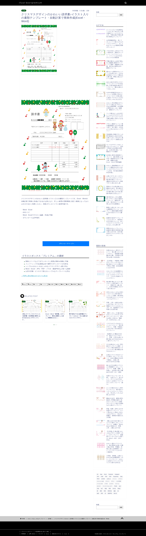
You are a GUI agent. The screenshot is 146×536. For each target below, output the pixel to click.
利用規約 (23, 533)
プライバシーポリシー (27, 531)
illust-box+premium (30, 2)
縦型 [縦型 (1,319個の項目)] (98, 493)
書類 (63, 284)
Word (30, 284)
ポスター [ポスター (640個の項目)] (99, 486)
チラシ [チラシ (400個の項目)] (112, 481)
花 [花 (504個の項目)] (105, 493)
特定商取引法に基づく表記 (42, 531)
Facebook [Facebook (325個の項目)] (111, 474)
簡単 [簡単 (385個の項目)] (105, 490)
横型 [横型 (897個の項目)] (101, 490)
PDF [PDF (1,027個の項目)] (106, 476)
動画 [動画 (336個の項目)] (106, 488)
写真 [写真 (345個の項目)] (98, 488)
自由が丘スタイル (56, 533)
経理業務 (74, 284)
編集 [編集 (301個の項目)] (115, 490)
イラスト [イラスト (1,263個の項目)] (120, 478)
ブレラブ (40, 533)
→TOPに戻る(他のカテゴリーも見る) (34, 276)
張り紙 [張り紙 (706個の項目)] (114, 488)
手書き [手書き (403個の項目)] (119, 488)
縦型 (80, 284)
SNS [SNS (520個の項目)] (121, 476)
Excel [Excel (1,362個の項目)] (105, 474)
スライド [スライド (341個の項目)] (107, 481)
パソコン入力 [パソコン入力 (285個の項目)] (100, 483)
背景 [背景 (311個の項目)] (102, 493)
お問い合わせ (32, 533)
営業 (58, 284)
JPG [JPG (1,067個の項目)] (98, 476)
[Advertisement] (73, 37)
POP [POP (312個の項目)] (110, 476)
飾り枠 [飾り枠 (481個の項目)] (115, 493)
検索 (97, 12)
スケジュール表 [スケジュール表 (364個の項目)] (100, 481)
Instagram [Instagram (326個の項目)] (117, 474)
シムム (65, 533)
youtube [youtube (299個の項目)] (103, 478)
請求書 (23, 10)
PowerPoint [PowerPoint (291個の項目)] (115, 476)
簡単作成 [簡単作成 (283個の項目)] (110, 490)
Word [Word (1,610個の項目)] (98, 478)
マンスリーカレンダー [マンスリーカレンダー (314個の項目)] (107, 486)
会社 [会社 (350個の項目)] (120, 486)
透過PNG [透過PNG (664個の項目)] (110, 493)
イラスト (36, 284)
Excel (24, 284)
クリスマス (44, 284)
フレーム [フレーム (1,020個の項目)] (117, 483)
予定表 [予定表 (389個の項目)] (115, 486)
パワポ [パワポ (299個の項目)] (106, 483)
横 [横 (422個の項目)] (97, 490)
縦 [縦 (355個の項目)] (118, 490)
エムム (47, 533)
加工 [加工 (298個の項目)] (102, 488)
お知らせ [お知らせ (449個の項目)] (109, 478)
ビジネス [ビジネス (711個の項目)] (111, 483)
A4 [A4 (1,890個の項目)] (97, 474)
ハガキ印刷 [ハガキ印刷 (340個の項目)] (118, 481)
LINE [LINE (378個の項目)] (102, 476)
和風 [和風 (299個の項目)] (110, 488)
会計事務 (52, 284)
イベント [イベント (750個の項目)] (114, 478)
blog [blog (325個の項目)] (101, 474)
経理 (68, 284)
